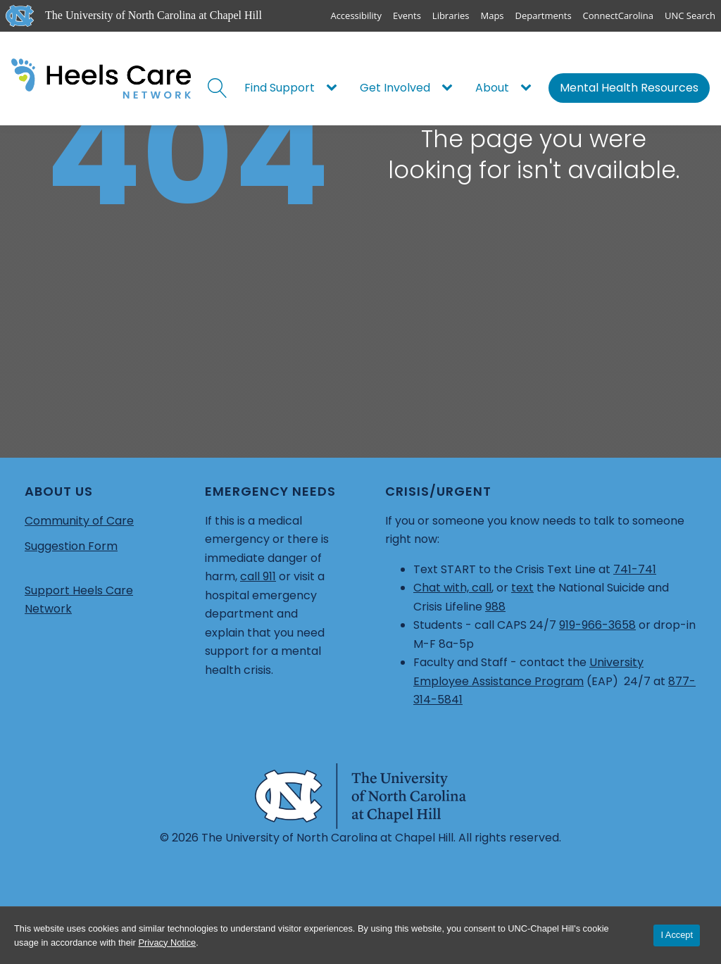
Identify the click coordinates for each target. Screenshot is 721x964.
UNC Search (690, 15)
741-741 (634, 569)
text (522, 588)
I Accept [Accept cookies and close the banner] (676, 934)
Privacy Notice (167, 942)
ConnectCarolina (618, 15)
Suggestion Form (71, 546)
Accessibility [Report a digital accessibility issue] (356, 15)
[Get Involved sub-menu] (449, 88)
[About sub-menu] (528, 88)
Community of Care (79, 521)
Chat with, (442, 588)
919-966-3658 (597, 625)
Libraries (451, 15)
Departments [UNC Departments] (543, 15)
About (492, 88)
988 (495, 607)
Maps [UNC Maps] (492, 15)
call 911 (258, 576)
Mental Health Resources (629, 88)
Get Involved (395, 88)
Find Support (279, 88)
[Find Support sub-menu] (334, 88)
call (481, 588)
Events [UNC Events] (407, 15)
